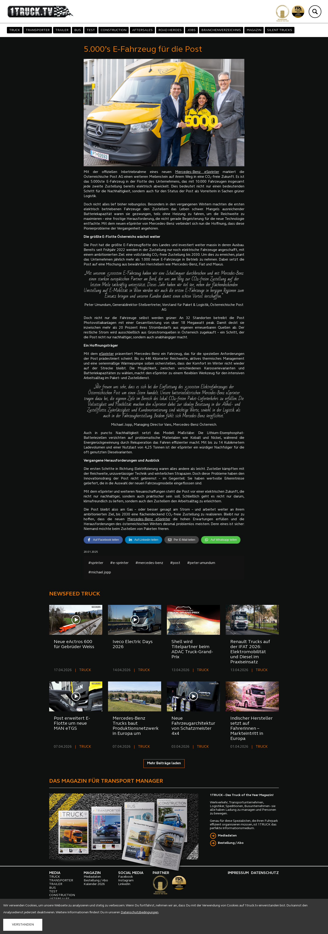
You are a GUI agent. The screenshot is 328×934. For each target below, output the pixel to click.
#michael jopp (99, 572)
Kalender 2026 (94, 884)
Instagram (126, 880)
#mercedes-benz (149, 563)
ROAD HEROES (170, 30)
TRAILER (61, 30)
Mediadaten (227, 835)
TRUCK (14, 30)
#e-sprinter (119, 563)
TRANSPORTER (38, 30)
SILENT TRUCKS (279, 30)
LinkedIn (124, 884)
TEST (91, 30)
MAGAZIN (254, 30)
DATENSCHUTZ (265, 873)
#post (175, 563)
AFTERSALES (142, 30)
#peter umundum (201, 563)
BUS (77, 30)
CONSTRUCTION (113, 30)
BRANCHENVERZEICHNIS (221, 30)
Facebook (125, 877)
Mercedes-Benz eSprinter (197, 172)
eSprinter (106, 354)
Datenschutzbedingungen (139, 912)
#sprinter (95, 563)
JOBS (191, 30)
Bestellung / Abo (231, 843)
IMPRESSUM (238, 873)
